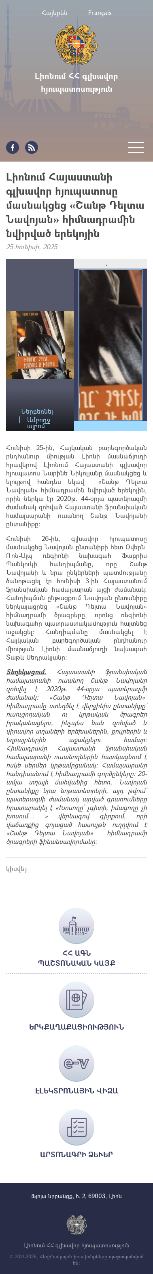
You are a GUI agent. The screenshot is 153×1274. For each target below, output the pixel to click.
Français (100, 12)
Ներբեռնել (37, 411)
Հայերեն (55, 12)
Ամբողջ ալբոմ (38, 419)
